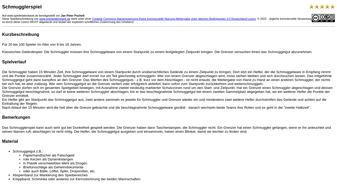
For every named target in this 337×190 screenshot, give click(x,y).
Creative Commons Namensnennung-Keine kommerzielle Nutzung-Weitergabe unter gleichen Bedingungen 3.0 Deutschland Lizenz (174, 18)
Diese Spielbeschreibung (17, 18)
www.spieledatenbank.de (54, 18)
